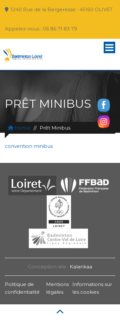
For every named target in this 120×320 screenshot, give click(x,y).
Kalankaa (81, 267)
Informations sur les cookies (92, 288)
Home (19, 128)
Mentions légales (57, 288)
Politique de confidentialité (22, 288)
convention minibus (29, 146)
